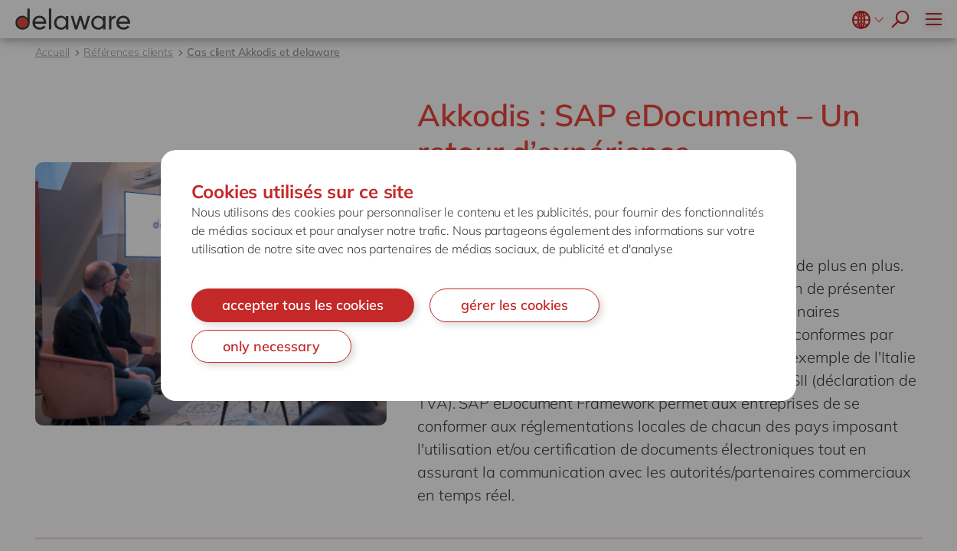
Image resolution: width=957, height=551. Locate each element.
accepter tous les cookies (303, 305)
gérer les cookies (514, 305)
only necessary (271, 346)
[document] (478, 275)
